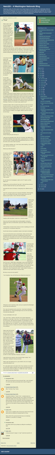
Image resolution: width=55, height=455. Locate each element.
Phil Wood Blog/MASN (44, 47)
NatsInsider (41, 52)
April (42, 92)
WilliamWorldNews (43, 59)
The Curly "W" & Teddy (45, 169)
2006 (41, 189)
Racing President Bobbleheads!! (47, 121)
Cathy (7, 431)
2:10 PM (7, 420)
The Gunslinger (44, 150)
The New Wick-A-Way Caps (46, 163)
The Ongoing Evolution (45, 141)
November (43, 80)
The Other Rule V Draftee (46, 139)
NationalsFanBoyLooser (44, 57)
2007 (41, 77)
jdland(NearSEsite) (43, 41)
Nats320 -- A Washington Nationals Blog (21, 6)
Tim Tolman (43, 107)
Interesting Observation (45, 117)
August (42, 85)
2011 (41, 70)
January (42, 186)
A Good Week (43, 148)
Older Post (33, 443)
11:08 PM (8, 384)
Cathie (7, 409)
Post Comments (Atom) (11, 445)
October (42, 82)
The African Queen (45, 22)
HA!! (41, 134)
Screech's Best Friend (11, 387)
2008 (41, 75)
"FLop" (42, 146)
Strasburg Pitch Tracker (44, 43)
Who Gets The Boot (45, 138)
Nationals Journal (43, 45)
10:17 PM (8, 428)
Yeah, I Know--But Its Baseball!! (47, 174)
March (42, 94)
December (43, 78)
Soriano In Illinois (44, 124)
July (42, 87)
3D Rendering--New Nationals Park (46, 40)
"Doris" (42, 182)
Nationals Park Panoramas (44, 36)
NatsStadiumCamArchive (44, 65)
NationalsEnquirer (43, 56)
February (43, 184)
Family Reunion (44, 96)
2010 (41, 71)
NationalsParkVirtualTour (44, 38)
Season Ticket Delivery (45, 123)
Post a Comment (6, 438)
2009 (41, 73)
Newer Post (3, 443)
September (43, 84)
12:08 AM (8, 435)
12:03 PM (8, 407)
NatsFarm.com (42, 54)
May (42, 91)
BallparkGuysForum (43, 63)
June (42, 89)
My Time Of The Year (45, 106)
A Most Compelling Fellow (46, 164)
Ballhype (41, 61)
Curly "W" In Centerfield (45, 101)
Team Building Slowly (45, 119)
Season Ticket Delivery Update (47, 115)
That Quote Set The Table (46, 132)
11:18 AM (8, 391)
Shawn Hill (43, 158)
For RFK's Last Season (45, 136)
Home (18, 443)
